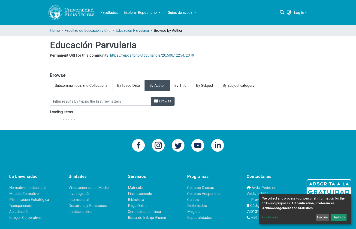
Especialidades (199, 217)
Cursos (193, 199)
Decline (322, 217)
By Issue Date (128, 85)
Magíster (194, 211)
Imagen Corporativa (25, 217)
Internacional (79, 199)
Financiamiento (140, 193)
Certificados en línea (144, 211)
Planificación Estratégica (29, 199)
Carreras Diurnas (200, 188)
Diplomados (197, 205)
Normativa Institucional (27, 188)
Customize (270, 217)
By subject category (238, 85)
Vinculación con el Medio (89, 188)
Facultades (109, 12)
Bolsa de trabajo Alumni (147, 217)
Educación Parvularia (132, 30)
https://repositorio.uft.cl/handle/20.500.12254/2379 (152, 55)
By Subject (204, 85)
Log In (299, 12)
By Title (180, 85)
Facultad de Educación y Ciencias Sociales (88, 30)
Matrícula (135, 188)
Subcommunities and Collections (81, 85)
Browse (163, 101)
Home (55, 30)
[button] (289, 12)
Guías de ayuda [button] (180, 12)
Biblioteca (136, 199)
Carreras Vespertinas (204, 193)
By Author (157, 85)
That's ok (338, 217)
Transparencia (20, 205)
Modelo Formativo (24, 193)
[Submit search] (282, 13)
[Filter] (100, 101)
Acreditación (19, 211)
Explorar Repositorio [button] (141, 12)
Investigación (79, 193)
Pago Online (138, 205)
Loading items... (62, 112)
